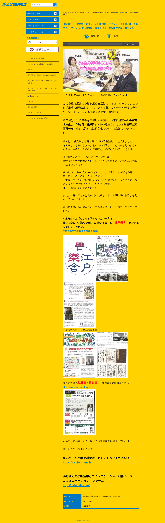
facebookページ (32, 96)
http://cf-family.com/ (76, 485)
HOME (65, 12)
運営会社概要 (32, 107)
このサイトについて (34, 113)
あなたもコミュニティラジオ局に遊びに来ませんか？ (41, 89)
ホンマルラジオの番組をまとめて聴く (40, 64)
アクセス (30, 69)
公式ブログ (31, 101)
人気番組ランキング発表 (35, 58)
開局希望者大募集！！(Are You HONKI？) (41, 75)
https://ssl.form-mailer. (78, 462)
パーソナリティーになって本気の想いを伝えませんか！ (41, 82)
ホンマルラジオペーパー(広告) (37, 118)
